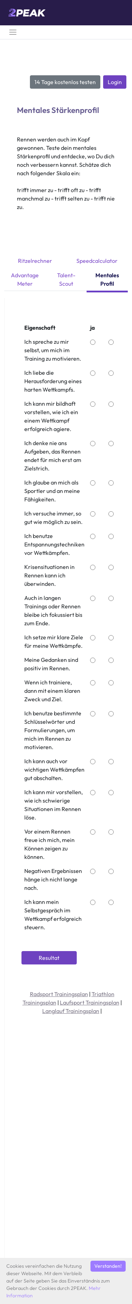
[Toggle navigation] (13, 32)
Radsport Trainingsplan (59, 994)
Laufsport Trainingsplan (89, 1002)
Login (115, 82)
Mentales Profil (107, 279)
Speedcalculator (97, 260)
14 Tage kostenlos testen (65, 82)
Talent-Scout (66, 279)
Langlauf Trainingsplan (70, 1010)
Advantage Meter (25, 279)
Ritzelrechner (35, 260)
